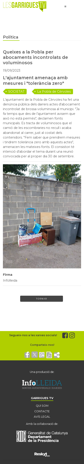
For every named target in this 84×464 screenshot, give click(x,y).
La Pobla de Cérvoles (54, 92)
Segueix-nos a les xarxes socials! (33, 335)
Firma (7, 275)
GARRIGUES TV (42, 398)
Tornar (41, 298)
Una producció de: (42, 372)
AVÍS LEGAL (42, 416)
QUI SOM (42, 405)
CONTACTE (42, 411)
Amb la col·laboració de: (42, 424)
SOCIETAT (16, 92)
